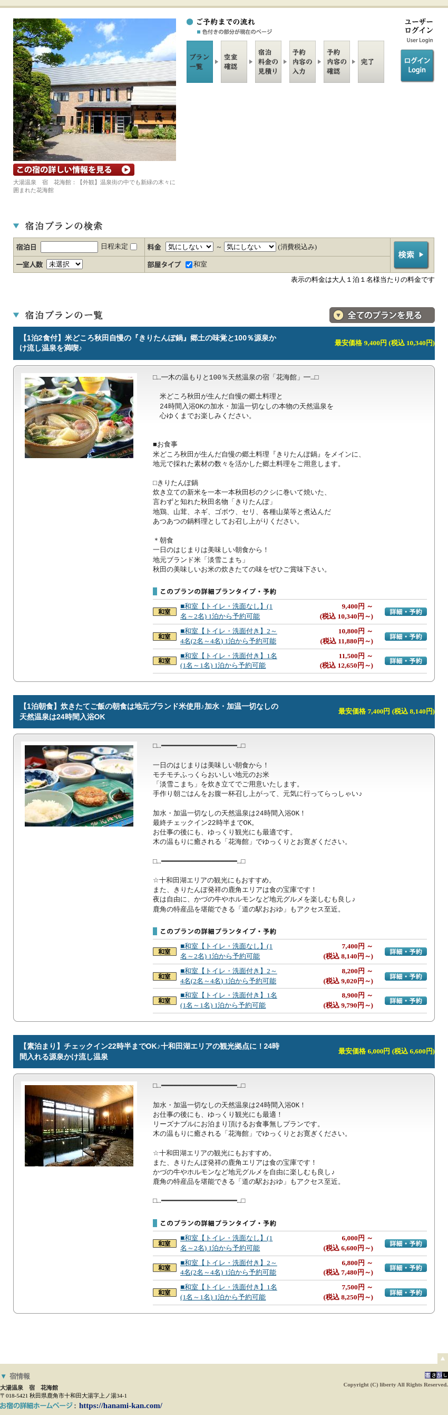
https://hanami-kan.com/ (120, 1405)
